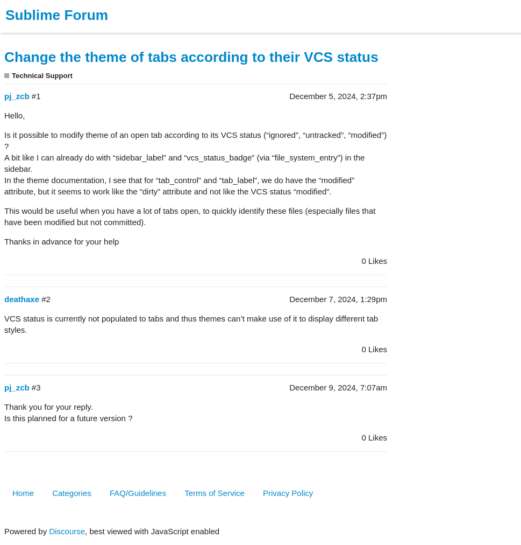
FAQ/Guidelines (138, 493)
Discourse (67, 531)
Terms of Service (214, 493)
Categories (71, 493)
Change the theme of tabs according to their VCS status (191, 57)
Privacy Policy (288, 493)
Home (23, 493)
